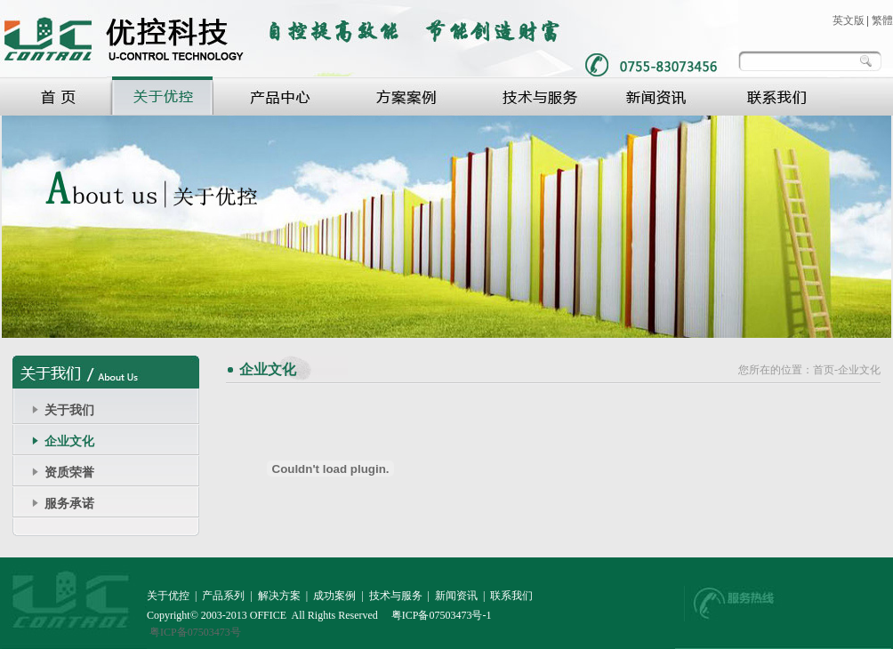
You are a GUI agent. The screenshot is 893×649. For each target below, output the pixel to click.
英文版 (849, 20)
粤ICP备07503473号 (195, 632)
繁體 (882, 20)
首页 (823, 370)
